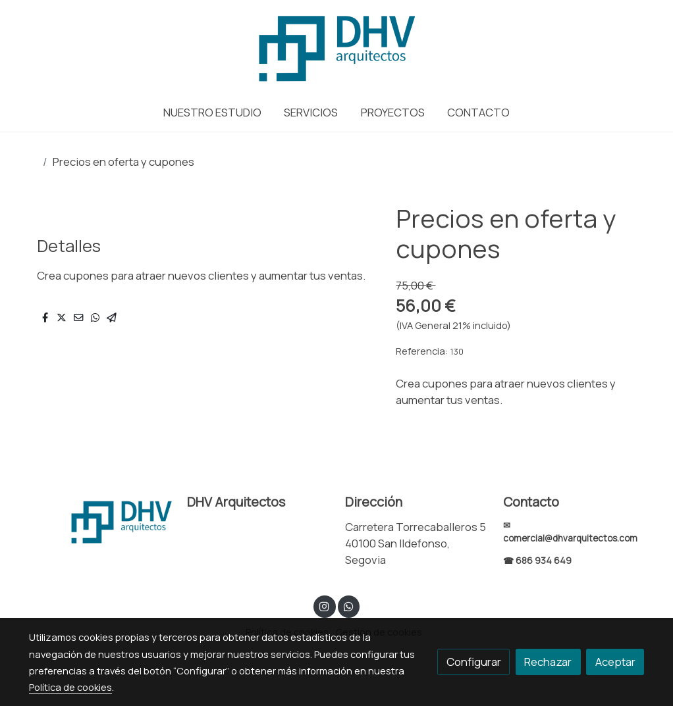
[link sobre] (99, 521)
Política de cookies (70, 686)
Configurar (473, 661)
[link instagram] (324, 605)
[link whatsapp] (348, 605)
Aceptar (615, 661)
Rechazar (548, 661)
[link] (336, 46)
